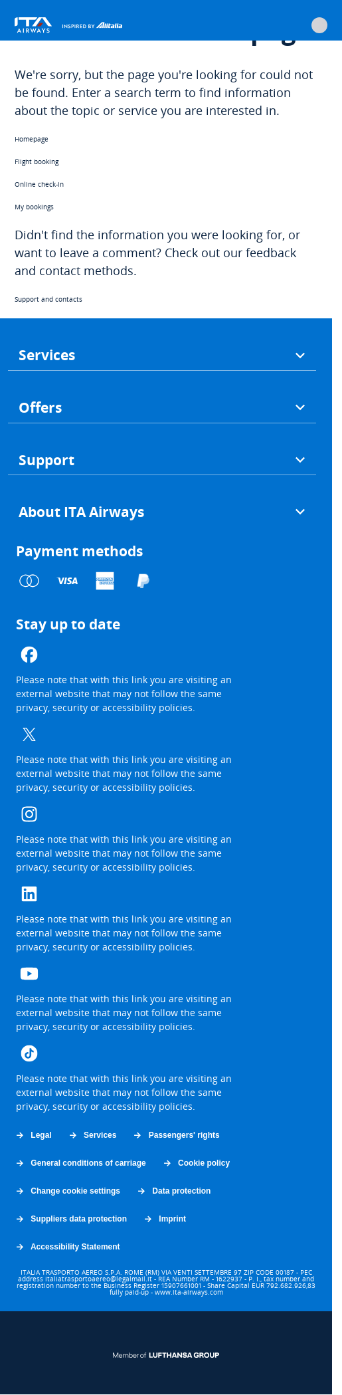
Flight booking (36, 161)
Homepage (31, 139)
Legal (33, 1135)
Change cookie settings (67, 1191)
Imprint (164, 1219)
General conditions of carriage (80, 1163)
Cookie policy (196, 1163)
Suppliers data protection (71, 1219)
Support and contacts (48, 299)
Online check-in (39, 184)
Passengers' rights (175, 1135)
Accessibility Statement (67, 1246)
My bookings (34, 206)
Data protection (173, 1191)
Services (92, 1135)
